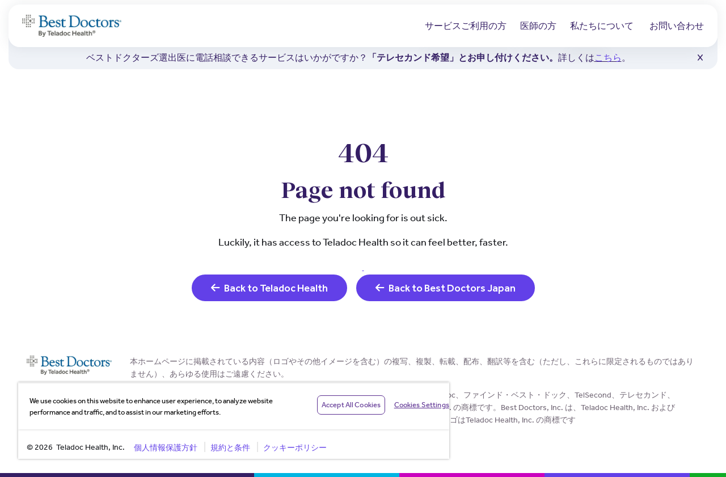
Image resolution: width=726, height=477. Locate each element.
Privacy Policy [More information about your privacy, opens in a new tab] (246, 412)
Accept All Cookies (351, 404)
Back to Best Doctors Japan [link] (445, 288)
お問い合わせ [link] (676, 25)
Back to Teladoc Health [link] (269, 288)
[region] (233, 420)
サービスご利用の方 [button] (465, 25)
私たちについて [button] (602, 25)
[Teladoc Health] (71, 26)
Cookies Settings (421, 404)
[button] (700, 57)
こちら (608, 57)
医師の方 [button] (538, 25)
